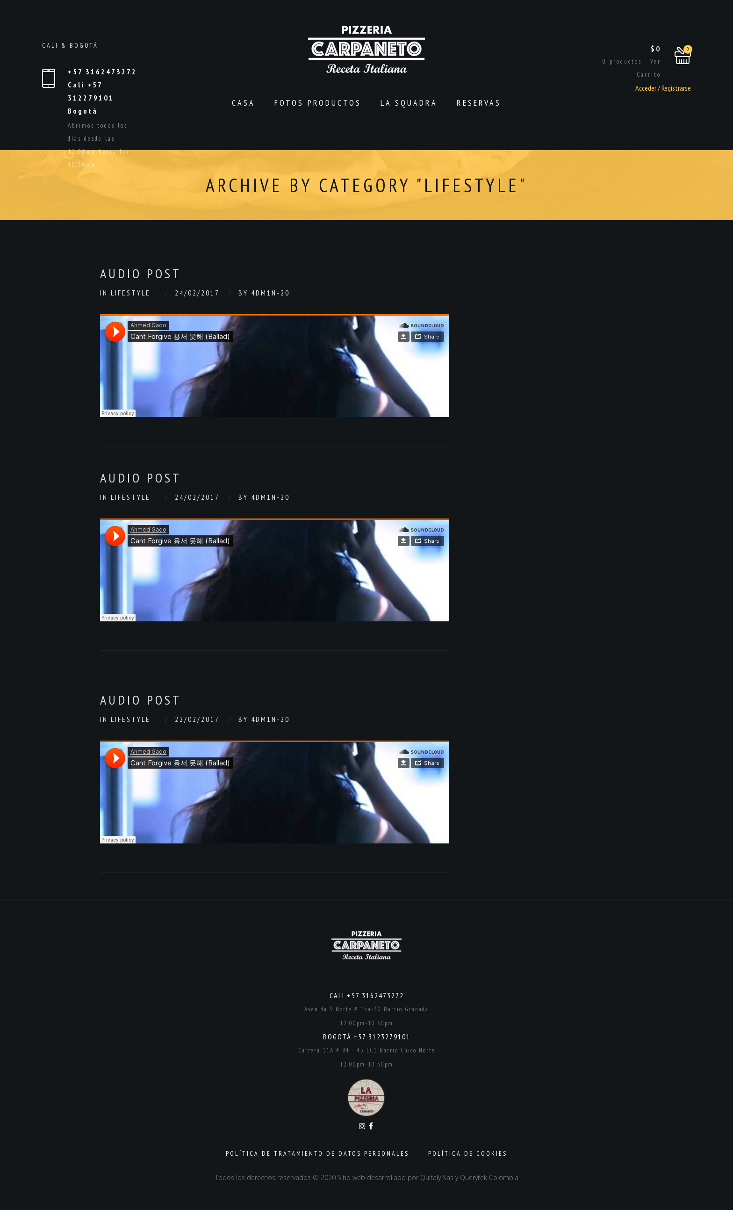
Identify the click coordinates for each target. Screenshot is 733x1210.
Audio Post (140, 273)
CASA (243, 102)
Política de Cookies (467, 1153)
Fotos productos (317, 102)
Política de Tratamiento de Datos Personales (317, 1153)
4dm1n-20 (270, 292)
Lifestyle (132, 292)
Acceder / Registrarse (663, 88)
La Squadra (409, 102)
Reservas (479, 102)
